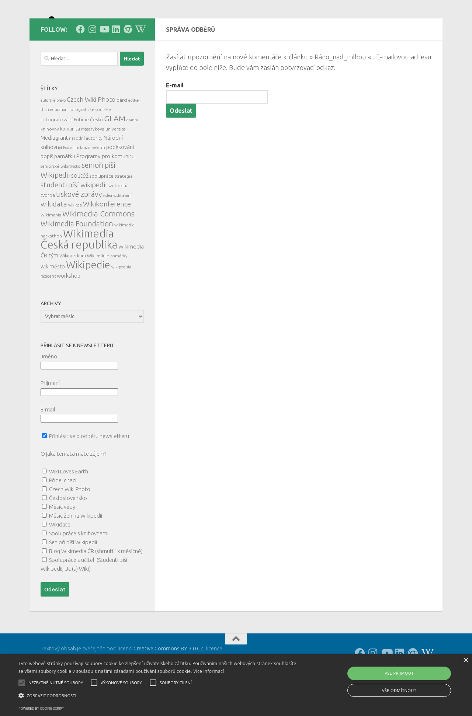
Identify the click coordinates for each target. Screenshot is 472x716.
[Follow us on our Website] (127, 62)
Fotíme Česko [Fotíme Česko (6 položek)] (88, 152)
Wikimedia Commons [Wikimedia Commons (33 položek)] (98, 247)
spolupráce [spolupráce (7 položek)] (102, 209)
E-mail (175, 118)
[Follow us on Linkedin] (115, 62)
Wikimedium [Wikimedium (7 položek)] (72, 288)
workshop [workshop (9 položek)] (68, 309)
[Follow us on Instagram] (92, 62)
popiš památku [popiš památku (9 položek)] (58, 189)
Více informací (208, 671)
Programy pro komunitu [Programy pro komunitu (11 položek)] (105, 189)
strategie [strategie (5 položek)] (124, 209)
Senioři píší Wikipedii (73, 575)
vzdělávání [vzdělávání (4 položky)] (122, 228)
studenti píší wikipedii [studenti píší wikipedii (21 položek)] (74, 218)
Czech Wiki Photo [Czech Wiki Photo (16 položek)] (91, 132)
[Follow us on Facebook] (80, 62)
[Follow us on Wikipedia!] (139, 62)
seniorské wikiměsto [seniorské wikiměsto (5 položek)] (61, 199)
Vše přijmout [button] (399, 673)
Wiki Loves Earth (68, 504)
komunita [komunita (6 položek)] (70, 161)
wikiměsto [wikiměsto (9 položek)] (53, 300)
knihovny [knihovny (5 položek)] (50, 162)
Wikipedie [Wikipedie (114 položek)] (88, 297)
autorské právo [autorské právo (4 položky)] (53, 133)
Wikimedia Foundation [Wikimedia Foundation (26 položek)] (77, 257)
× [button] (465, 660)
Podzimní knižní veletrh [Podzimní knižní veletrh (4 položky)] (84, 180)
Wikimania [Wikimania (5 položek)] (51, 248)
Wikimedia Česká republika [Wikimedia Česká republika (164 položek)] (79, 272)
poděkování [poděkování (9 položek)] (120, 180)
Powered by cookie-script (41, 708)
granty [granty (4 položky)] (132, 153)
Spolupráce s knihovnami (78, 566)
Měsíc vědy (62, 540)
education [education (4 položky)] (58, 142)
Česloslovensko (68, 531)
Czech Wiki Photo (69, 522)
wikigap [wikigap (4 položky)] (75, 238)
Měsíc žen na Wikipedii (75, 549)
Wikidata (59, 558)
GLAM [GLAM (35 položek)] (114, 151)
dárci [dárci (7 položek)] (122, 133)
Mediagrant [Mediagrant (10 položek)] (54, 171)
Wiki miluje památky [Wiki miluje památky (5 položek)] (107, 288)
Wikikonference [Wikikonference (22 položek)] (107, 237)
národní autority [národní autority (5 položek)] (86, 171)
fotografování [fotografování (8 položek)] (57, 153)
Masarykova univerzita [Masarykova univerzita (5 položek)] (103, 162)
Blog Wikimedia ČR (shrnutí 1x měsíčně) (96, 584)
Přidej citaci (62, 513)
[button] (159, 695)
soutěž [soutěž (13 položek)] (79, 208)
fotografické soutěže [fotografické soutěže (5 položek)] (90, 142)
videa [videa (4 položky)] (107, 228)
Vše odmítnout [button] (399, 690)
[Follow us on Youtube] (104, 62)
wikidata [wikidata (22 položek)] (54, 237)
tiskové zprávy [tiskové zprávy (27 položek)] (79, 227)
